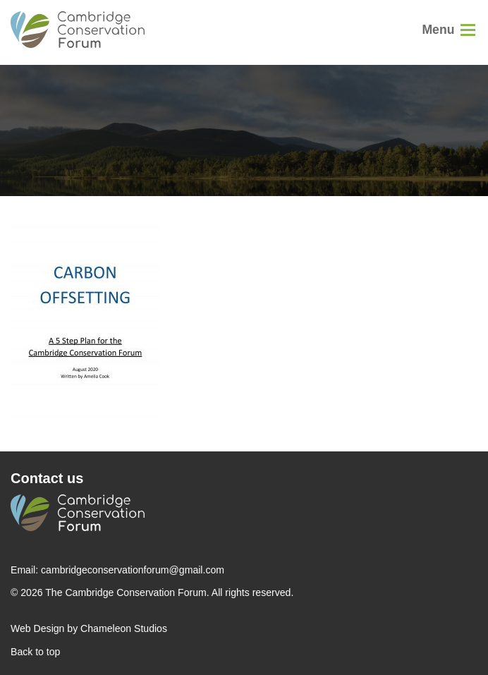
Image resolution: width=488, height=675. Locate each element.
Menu (438, 30)
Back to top (35, 651)
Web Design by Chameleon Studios (89, 628)
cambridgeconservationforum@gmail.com (132, 570)
